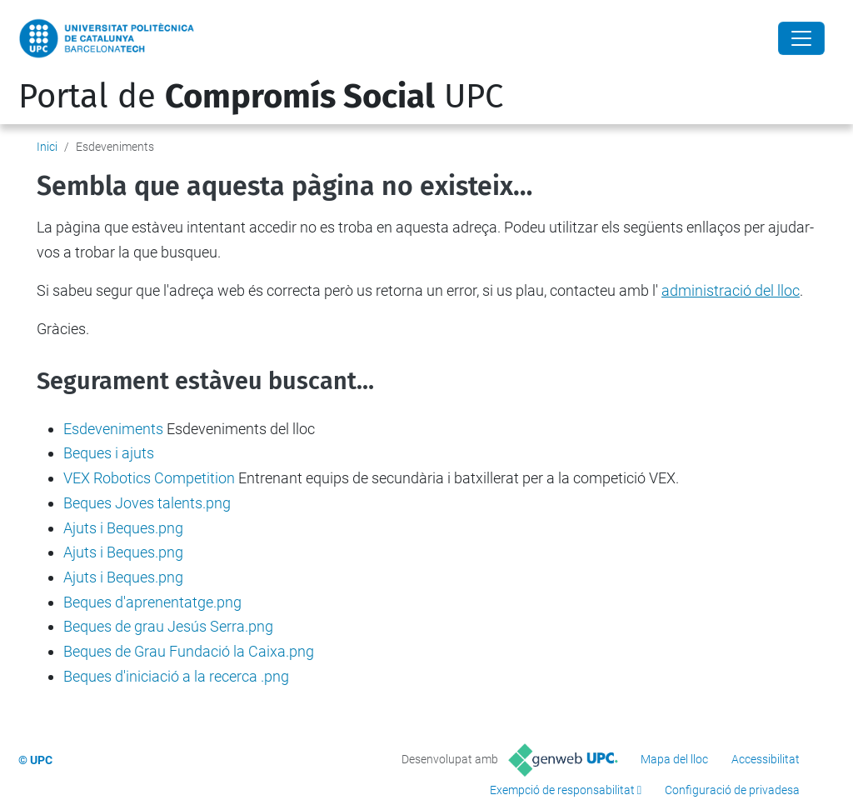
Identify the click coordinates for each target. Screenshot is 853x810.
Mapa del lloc (674, 759)
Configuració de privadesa (732, 790)
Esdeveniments (113, 429)
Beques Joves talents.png (147, 503)
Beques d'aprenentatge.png (152, 602)
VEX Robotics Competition (149, 478)
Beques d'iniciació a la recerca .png (176, 676)
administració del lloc (730, 290)
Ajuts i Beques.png (123, 528)
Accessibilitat (765, 759)
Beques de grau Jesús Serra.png (168, 626)
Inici (47, 146)
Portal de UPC (260, 97)
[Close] (801, 38)
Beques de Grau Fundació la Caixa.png (188, 651)
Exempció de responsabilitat (562, 790)
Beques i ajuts (108, 453)
